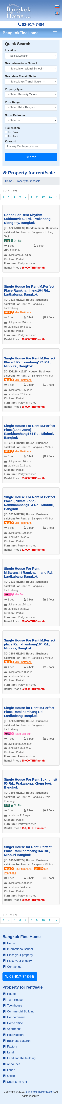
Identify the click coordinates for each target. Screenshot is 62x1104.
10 (43, 196)
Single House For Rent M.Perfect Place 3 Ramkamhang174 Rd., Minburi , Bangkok (29, 362)
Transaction (12, 128)
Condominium (14, 1017)
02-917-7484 (31, 24)
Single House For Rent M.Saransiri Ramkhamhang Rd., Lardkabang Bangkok (29, 572)
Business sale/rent (17, 1040)
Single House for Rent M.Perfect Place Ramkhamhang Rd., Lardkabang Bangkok (29, 712)
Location (10, 50)
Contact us (12, 966)
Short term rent (15, 1081)
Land (8, 1052)
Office (9, 1075)
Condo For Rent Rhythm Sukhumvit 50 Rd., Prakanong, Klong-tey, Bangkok (28, 219)
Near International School (21, 63)
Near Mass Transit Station (21, 76)
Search (31, 157)
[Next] (57, 197)
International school (18, 949)
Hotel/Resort (13, 1034)
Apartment (12, 1029)
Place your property (18, 955)
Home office (13, 1023)
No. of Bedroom (15, 115)
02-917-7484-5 (19, 976)
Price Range (12, 102)
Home (8, 181)
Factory (10, 1046)
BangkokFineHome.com (40, 1091)
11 (50, 196)
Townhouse (12, 1005)
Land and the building (19, 1058)
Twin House (13, 999)
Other (9, 1070)
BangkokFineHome (21, 33)
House (9, 993)
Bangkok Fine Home (21, 936)
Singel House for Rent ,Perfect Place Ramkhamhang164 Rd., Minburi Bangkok (28, 851)
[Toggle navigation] (54, 33)
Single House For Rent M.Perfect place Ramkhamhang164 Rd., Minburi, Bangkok (29, 644)
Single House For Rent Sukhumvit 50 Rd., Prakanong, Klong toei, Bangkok (30, 783)
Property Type (13, 89)
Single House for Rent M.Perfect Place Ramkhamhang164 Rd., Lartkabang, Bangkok (29, 290)
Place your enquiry (17, 960)
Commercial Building (18, 1011)
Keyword (10, 141)
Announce (11, 1064)
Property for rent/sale (28, 172)
